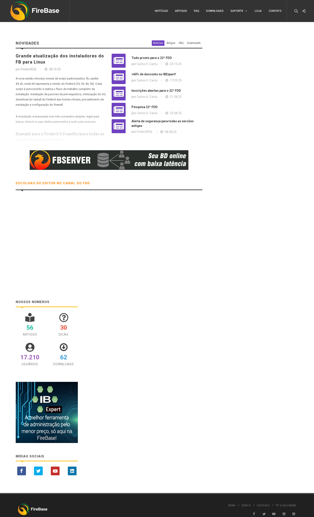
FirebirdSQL (145, 131)
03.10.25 (176, 64)
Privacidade (286, 505)
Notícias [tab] (158, 43)
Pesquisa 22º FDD (144, 107)
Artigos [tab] (171, 43)
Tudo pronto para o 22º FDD (151, 58)
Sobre (246, 505)
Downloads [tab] (194, 43)
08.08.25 (171, 132)
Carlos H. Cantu (147, 64)
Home (232, 505)
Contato (263, 505)
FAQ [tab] (181, 43)
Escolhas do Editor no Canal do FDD (53, 183)
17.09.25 (176, 80)
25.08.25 (176, 113)
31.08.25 (176, 96)
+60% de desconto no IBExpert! (153, 74)
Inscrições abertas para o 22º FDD (156, 90)
